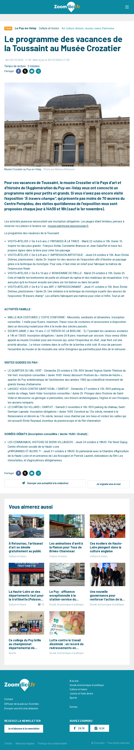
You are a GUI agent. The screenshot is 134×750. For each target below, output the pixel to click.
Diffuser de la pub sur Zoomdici (21, 703)
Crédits (8, 742)
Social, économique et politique (87, 684)
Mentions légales (25, 742)
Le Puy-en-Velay (25, 28)
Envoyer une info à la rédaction (21, 707)
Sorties (73, 706)
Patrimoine (108, 28)
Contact (8, 698)
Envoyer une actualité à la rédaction (47, 483)
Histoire (79, 28)
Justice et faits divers (81, 692)
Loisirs (97, 28)
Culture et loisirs (49, 28)
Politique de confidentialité (52, 742)
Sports (73, 696)
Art (63, 28)
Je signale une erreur (108, 483)
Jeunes (89, 28)
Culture (70, 28)
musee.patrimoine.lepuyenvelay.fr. (68, 226)
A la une (74, 680)
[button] (128, 7)
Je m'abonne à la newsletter (24, 727)
